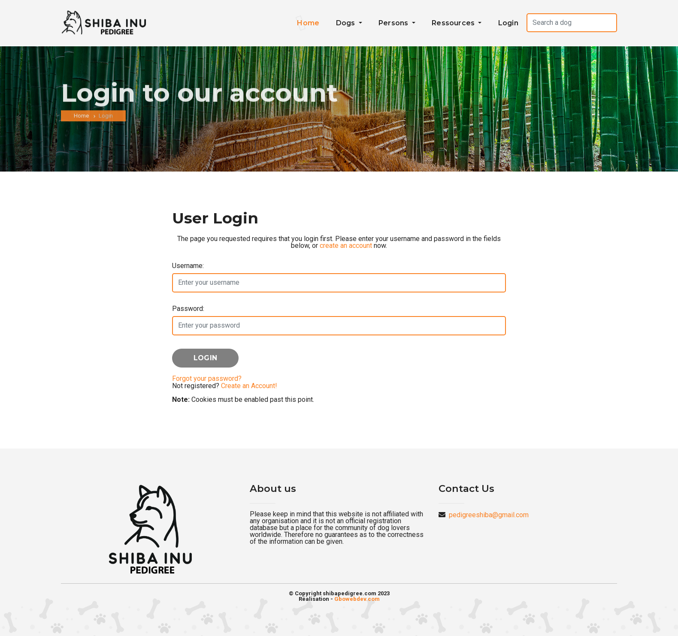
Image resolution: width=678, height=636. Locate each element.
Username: (188, 266)
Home (308, 23)
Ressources (454, 23)
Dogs (346, 23)
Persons (394, 23)
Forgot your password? (207, 378)
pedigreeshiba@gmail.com (489, 515)
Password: (188, 308)
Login (508, 23)
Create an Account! (249, 386)
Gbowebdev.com (357, 599)
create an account (346, 245)
